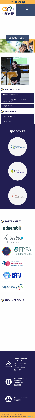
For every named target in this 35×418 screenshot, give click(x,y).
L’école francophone (10, 116)
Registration (7, 106)
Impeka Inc (30, 416)
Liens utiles (7, 121)
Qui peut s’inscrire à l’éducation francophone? (14, 100)
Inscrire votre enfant (10, 95)
